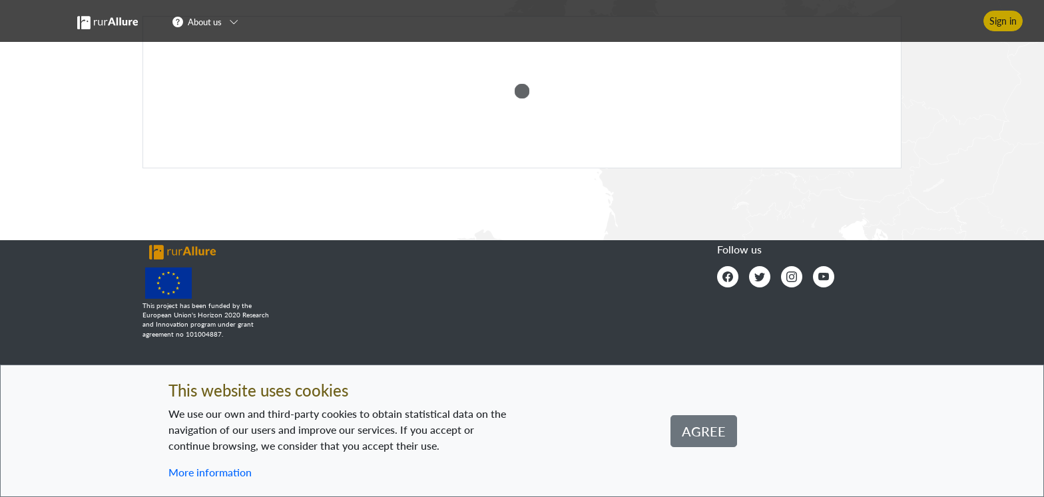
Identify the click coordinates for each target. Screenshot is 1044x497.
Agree (704, 431)
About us (205, 22)
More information (210, 472)
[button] (209, 21)
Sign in (1003, 21)
